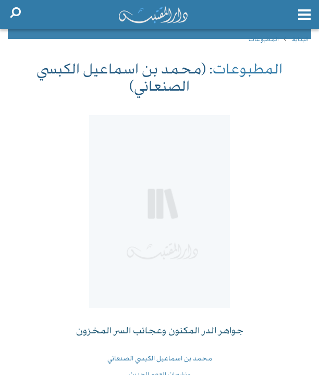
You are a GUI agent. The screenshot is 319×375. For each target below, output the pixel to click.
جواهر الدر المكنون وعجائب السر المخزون (159, 331)
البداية (300, 40)
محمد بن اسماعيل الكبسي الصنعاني (159, 359)
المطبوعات (264, 40)
